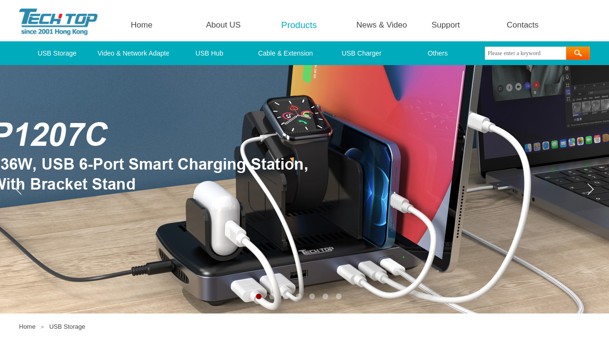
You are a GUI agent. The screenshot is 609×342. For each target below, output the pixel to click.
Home (141, 24)
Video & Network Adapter (133, 53)
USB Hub (209, 53)
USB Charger (361, 53)
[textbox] (525, 53)
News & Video (381, 24)
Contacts (523, 24)
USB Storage (57, 53)
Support (446, 24)
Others (438, 53)
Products (299, 25)
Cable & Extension (285, 53)
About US (223, 24)
